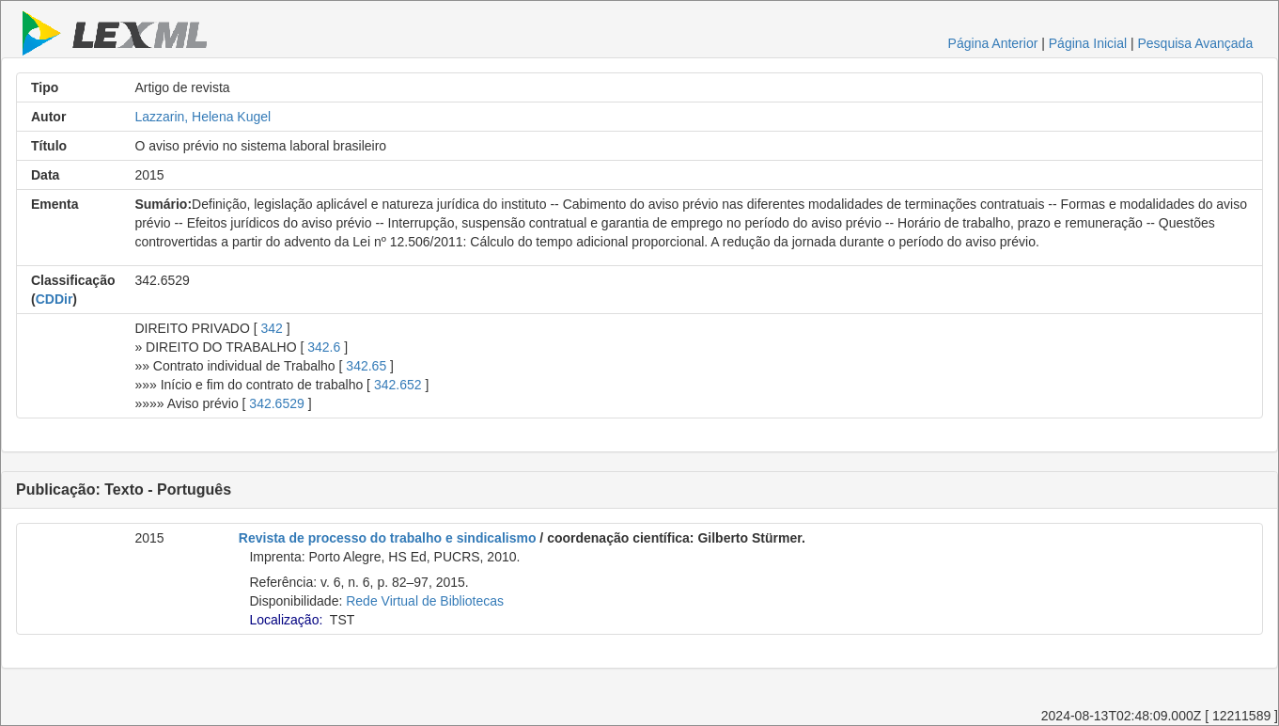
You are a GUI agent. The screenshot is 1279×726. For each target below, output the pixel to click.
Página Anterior (993, 43)
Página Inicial (1088, 43)
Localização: (285, 619)
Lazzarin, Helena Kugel (202, 116)
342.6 (323, 347)
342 (271, 328)
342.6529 (276, 403)
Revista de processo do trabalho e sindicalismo (388, 537)
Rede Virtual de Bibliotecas (425, 600)
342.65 (366, 365)
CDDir (54, 299)
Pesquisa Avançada (1195, 43)
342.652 (398, 384)
